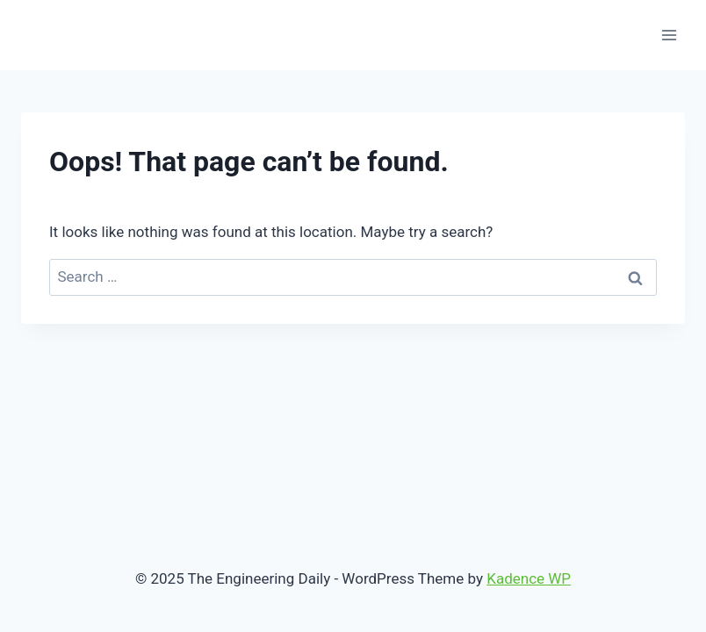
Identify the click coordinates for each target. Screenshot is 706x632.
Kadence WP (528, 578)
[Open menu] (668, 34)
